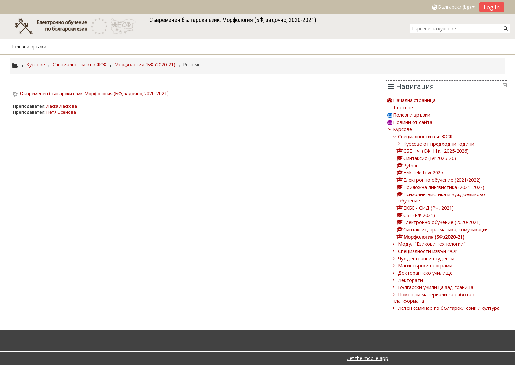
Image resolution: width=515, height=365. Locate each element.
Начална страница (419, 100)
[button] (453, 7)
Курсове (407, 129)
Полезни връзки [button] (28, 46)
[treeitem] (449, 100)
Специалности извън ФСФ (432, 251)
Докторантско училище (430, 273)
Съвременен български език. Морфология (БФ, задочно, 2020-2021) (94, 93)
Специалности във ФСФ (430, 136)
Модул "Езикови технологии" (437, 244)
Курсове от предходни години (443, 144)
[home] (78, 26)
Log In (492, 7)
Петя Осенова (61, 112)
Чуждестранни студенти (431, 258)
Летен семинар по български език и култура (453, 308)
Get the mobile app (367, 358)
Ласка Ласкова (61, 106)
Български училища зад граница (440, 287)
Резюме (192, 64)
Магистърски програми (430, 265)
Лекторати (415, 280)
